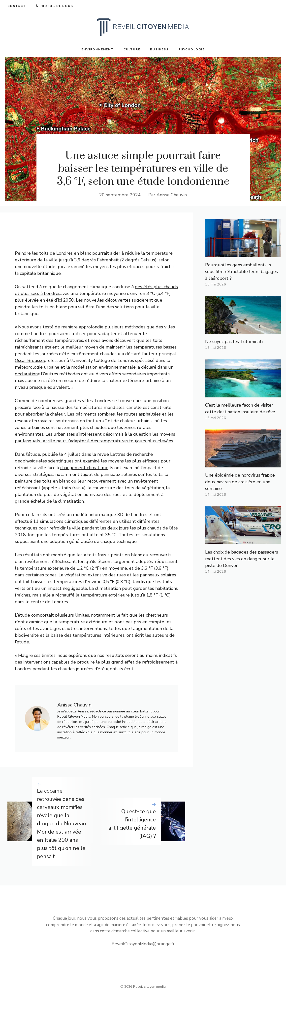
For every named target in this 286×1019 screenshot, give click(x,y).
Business (159, 49)
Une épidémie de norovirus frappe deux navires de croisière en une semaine (240, 482)
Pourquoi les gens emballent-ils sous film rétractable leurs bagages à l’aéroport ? (241, 271)
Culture (132, 49)
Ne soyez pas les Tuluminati (234, 342)
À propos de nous (54, 6)
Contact (16, 6)
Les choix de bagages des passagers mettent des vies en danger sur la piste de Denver (241, 558)
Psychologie (192, 49)
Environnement (97, 49)
